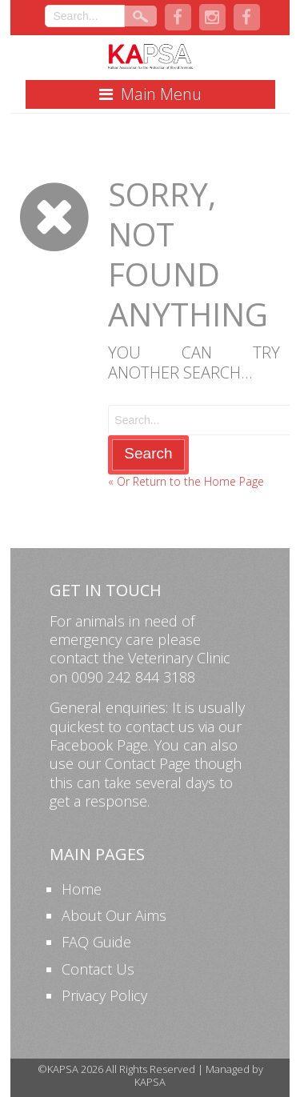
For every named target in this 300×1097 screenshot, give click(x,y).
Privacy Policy (104, 995)
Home (82, 889)
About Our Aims (114, 915)
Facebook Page (99, 745)
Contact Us (98, 969)
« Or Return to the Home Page (186, 481)
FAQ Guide (96, 941)
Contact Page (147, 763)
